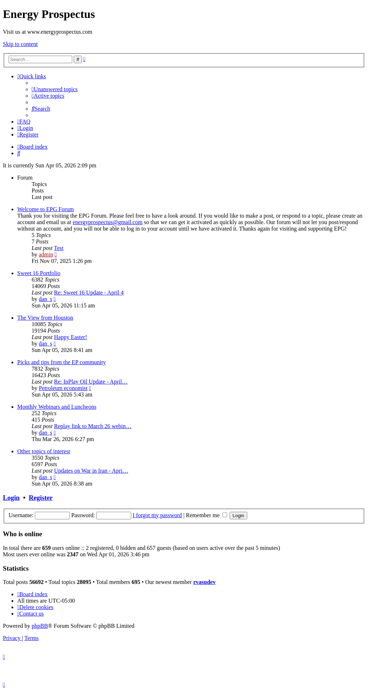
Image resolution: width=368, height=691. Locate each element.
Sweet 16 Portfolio (38, 273)
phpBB (40, 626)
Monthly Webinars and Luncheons (56, 407)
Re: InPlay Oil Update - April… (91, 382)
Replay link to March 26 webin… (93, 426)
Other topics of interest (43, 451)
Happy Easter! (70, 337)
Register (40, 497)
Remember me (206, 515)
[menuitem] (55, 89)
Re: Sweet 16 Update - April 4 (89, 292)
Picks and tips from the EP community (61, 362)
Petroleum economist (63, 388)
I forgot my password (157, 515)
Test (58, 248)
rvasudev (204, 582)
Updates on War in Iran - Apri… (91, 471)
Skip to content (20, 44)
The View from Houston (45, 318)
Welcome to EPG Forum (45, 209)
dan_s (45, 299)
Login (11, 497)
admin (46, 254)
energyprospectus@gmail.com (107, 222)
